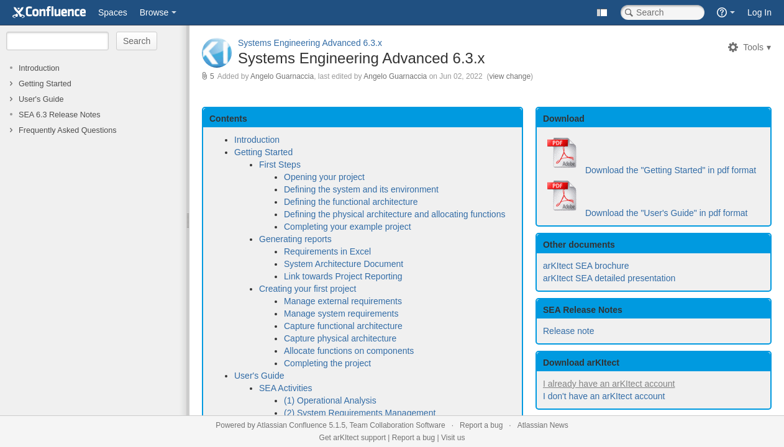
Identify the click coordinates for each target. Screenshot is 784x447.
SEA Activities (285, 388)
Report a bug (481, 425)
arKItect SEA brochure (586, 266)
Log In (759, 12)
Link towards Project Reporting (343, 276)
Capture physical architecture (340, 338)
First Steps (280, 164)
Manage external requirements (343, 301)
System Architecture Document (343, 264)
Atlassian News (542, 425)
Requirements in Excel (327, 251)
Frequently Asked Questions (68, 130)
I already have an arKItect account (609, 384)
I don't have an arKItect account (604, 396)
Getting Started (45, 83)
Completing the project (327, 363)
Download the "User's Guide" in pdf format (666, 213)
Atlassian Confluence (292, 425)
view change (510, 76)
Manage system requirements (341, 313)
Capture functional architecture (343, 326)
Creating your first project (307, 289)
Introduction (39, 68)
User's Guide (41, 99)
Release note (569, 331)
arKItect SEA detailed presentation (609, 278)
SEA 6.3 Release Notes (60, 115)
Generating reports (295, 239)
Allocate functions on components (349, 351)
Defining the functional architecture (351, 202)
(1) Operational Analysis (330, 400)
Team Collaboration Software (397, 425)
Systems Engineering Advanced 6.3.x (310, 43)
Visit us (453, 437)
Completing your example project (347, 227)
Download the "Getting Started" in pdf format (670, 170)
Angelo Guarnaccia (282, 76)
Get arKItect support (352, 437)
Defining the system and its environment (361, 189)
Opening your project (324, 177)
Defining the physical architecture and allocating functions (394, 214)
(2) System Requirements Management (359, 413)
